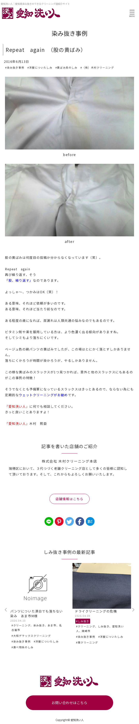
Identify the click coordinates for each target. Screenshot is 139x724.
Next (133, 610)
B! (90, 521)
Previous (6, 610)
